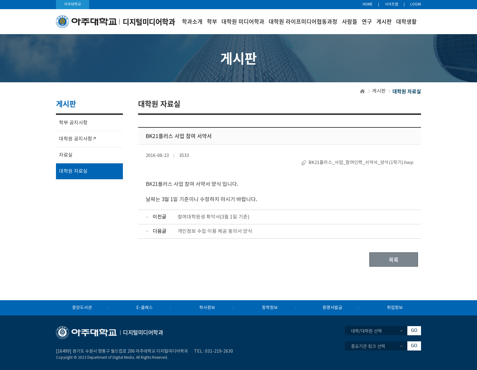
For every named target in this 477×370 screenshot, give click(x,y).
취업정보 (395, 307)
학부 (212, 21)
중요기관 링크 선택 (368, 346)
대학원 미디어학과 (242, 21)
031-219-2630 (219, 351)
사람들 (349, 21)
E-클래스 (144, 307)
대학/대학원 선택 (366, 331)
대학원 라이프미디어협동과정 (303, 21)
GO (414, 330)
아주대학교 (72, 4)
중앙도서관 (82, 307)
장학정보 (270, 307)
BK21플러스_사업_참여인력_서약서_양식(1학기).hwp (360, 162)
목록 (394, 259)
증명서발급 (332, 307)
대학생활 (406, 21)
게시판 (384, 21)
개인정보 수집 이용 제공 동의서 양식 (215, 231)
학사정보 (207, 307)
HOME (368, 4)
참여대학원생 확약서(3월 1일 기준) (213, 217)
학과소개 (192, 21)
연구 (367, 21)
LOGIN (415, 4)
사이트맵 (391, 4)
